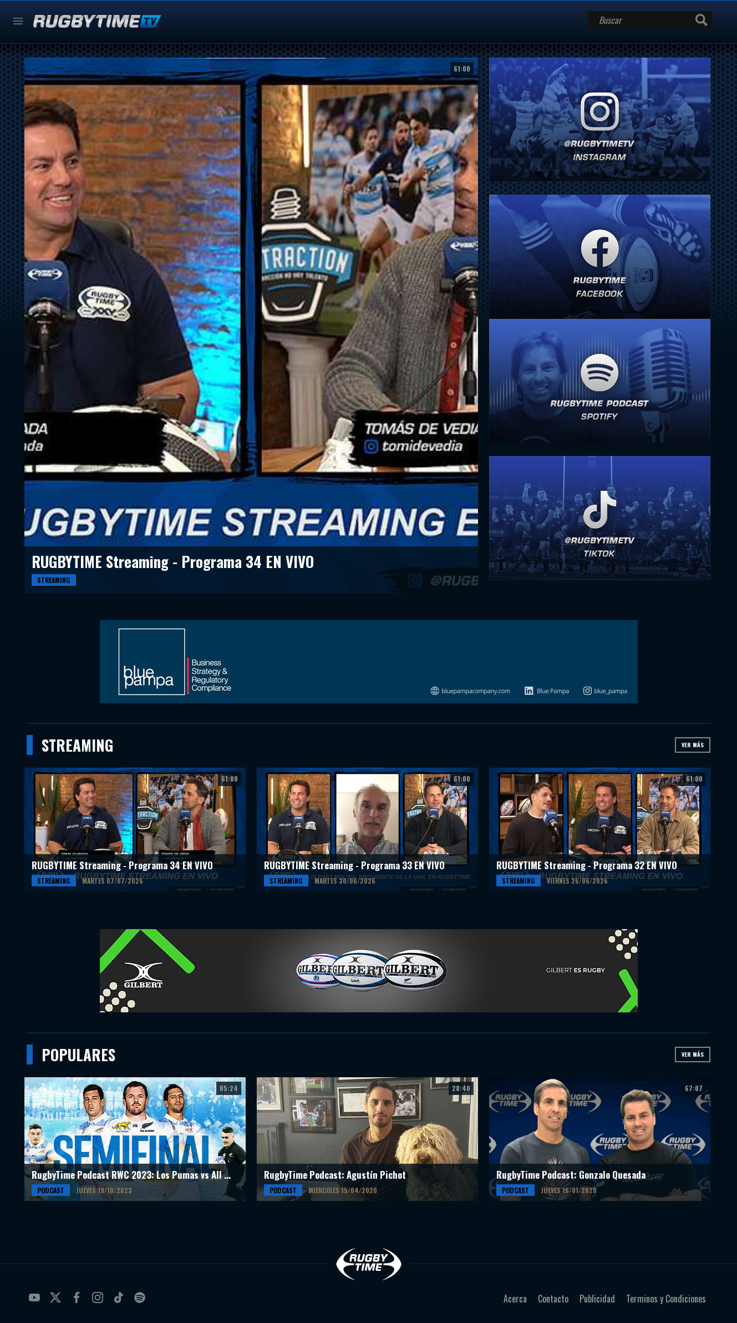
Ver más (693, 745)
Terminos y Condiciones (666, 1298)
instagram (99, 1302)
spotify (141, 1302)
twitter (57, 1302)
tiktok (120, 1302)
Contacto (553, 1298)
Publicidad (597, 1298)
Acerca (515, 1298)
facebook (78, 1302)
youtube (36, 1302)
